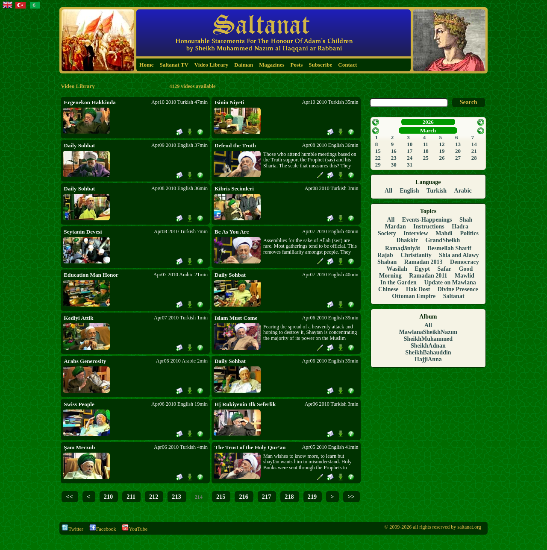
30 (394, 164)
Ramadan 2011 (428, 275)
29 (378, 164)
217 (266, 496)
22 (378, 158)
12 (441, 144)
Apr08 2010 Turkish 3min (332, 188)
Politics (469, 233)
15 (378, 151)
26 (441, 158)
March (428, 130)
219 (312, 496)
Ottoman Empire (413, 296)
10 (409, 144)
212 (153, 496)
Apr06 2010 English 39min (330, 318)
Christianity (415, 255)
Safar (445, 269)
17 (409, 151)
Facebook (102, 529)
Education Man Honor (91, 275)
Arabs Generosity (85, 361)
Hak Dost (418, 289)
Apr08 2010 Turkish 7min (181, 231)
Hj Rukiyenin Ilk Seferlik (245, 404)
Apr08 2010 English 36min (330, 145)
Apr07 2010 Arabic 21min (180, 275)
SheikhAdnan (428, 345)
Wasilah (396, 269)
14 (474, 144)
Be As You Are (232, 231)
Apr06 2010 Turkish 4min (181, 447)
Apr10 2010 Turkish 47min (179, 102)
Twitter (72, 529)
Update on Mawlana (450, 282)
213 (176, 496)
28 (474, 158)
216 (243, 496)
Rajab (385, 255)
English (409, 190)
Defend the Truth (235, 145)
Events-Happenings (427, 219)
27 (458, 158)
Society (387, 233)
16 (394, 151)
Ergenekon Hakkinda (89, 102)
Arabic (463, 190)
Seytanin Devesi (83, 231)
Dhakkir (407, 240)
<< (69, 496)
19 (441, 151)
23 (394, 158)
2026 (428, 122)
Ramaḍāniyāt (402, 248)
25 (426, 158)
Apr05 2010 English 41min (330, 447)
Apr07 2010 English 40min (330, 231)
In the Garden (398, 282)
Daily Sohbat (79, 145)
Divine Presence (458, 289)
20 (458, 151)
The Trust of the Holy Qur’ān (250, 447)
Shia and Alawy (459, 255)
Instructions (428, 226)
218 (289, 496)
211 (130, 496)
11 (425, 144)
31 (409, 164)
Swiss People (79, 404)
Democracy (464, 262)
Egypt (422, 269)
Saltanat (454, 296)
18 (426, 151)
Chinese (388, 289)
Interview (415, 233)
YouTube (134, 529)
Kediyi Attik (78, 318)
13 (458, 144)
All (388, 190)
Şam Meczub (79, 447)
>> (350, 496)
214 (199, 497)
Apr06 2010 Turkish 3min (332, 404)
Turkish (436, 190)
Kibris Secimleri (234, 188)
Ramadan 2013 (423, 262)
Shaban (387, 262)
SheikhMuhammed (428, 339)
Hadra (460, 226)
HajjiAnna (428, 359)
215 (220, 496)
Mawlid (464, 275)
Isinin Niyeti (229, 102)
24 (409, 158)
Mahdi (444, 233)
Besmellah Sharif (449, 248)
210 (108, 496)
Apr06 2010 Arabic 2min (182, 361)
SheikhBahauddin (428, 352)
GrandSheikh (442, 240)
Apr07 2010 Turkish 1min (181, 318)
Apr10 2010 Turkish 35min (330, 102)
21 (474, 151)
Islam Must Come (236, 318)
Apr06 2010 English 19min (179, 404)
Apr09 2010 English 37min (179, 145)
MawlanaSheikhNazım (428, 332)
